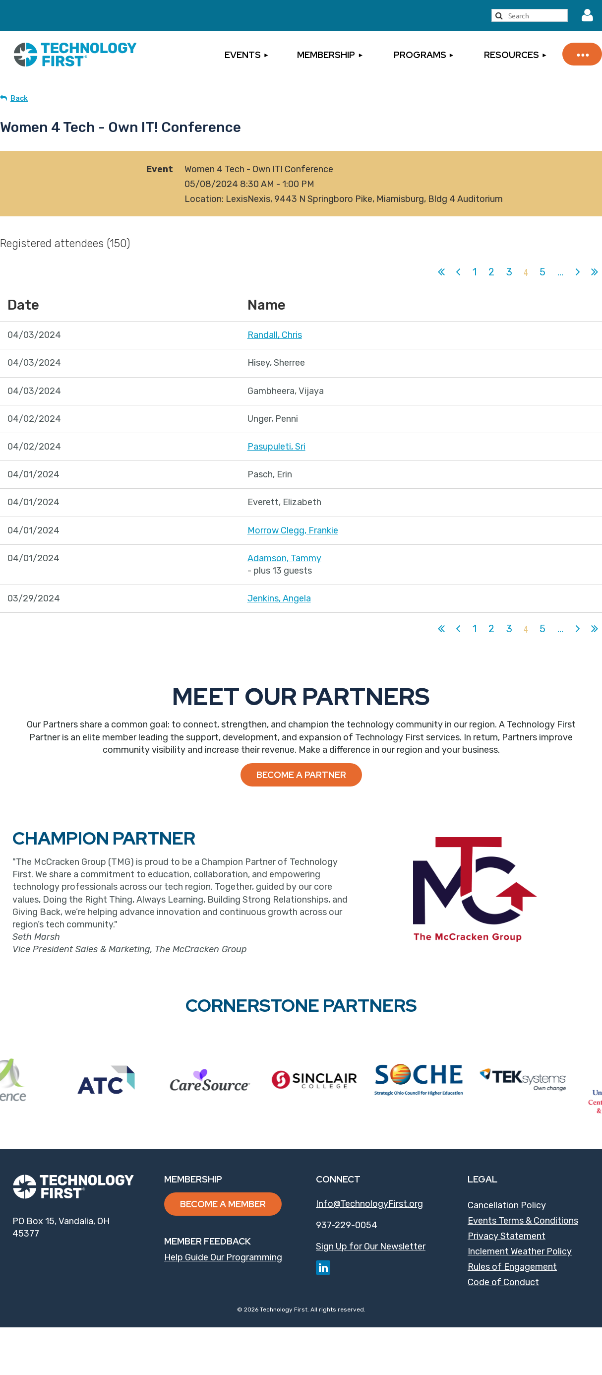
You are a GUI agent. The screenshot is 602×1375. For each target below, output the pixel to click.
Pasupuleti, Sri (276, 446)
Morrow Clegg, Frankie (292, 530)
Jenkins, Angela (279, 598)
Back (19, 98)
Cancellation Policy (507, 1205)
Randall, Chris (274, 334)
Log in (587, 15)
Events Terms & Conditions (523, 1220)
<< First (441, 272)
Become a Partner (301, 775)
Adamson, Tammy (284, 558)
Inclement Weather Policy (520, 1251)
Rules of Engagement (512, 1266)
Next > (578, 272)
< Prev (458, 272)
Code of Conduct (503, 1282)
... (560, 272)
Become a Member (223, 1204)
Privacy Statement (506, 1236)
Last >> (595, 272)
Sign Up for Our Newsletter (370, 1246)
